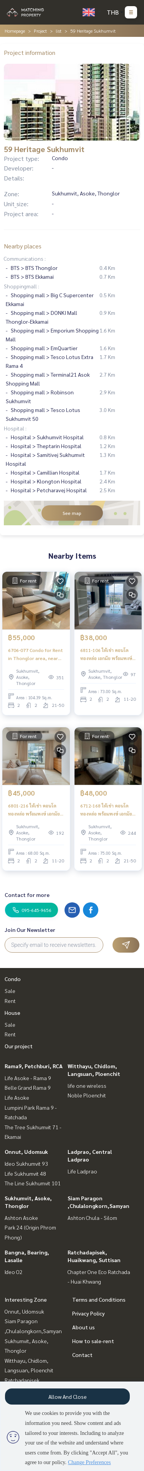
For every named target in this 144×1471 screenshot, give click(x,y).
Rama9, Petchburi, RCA (34, 1065)
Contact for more (27, 894)
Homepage (15, 31)
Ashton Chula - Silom (92, 1217)
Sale (10, 990)
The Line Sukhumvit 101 (33, 1183)
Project (40, 31)
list (58, 31)
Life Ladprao (82, 1171)
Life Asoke (17, 1097)
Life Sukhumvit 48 (25, 1173)
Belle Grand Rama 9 (28, 1087)
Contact (82, 1354)
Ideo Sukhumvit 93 (26, 1163)
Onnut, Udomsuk (26, 1151)
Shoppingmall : (21, 286)
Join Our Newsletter (30, 929)
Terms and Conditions (99, 1299)
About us (83, 1327)
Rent (10, 1000)
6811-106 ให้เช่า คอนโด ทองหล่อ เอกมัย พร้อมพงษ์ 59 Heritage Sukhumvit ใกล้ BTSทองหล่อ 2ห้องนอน (107, 654)
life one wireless (87, 1085)
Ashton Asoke (21, 1217)
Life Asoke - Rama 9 (28, 1077)
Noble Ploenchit (87, 1095)
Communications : (25, 258)
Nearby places (22, 246)
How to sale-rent (93, 1340)
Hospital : (15, 428)
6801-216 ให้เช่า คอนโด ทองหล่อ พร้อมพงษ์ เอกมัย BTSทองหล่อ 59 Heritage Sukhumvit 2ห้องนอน (34, 810)
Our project (19, 1045)
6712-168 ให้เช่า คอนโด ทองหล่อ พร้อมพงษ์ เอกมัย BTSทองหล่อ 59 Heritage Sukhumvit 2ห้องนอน (106, 810)
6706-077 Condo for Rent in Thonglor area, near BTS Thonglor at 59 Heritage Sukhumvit (35, 654)
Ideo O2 (14, 1271)
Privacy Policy (88, 1313)
